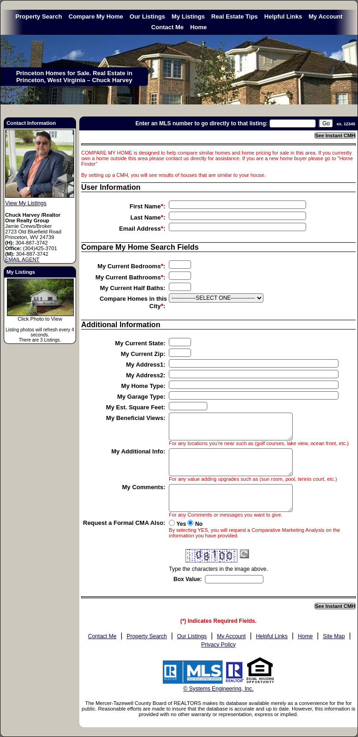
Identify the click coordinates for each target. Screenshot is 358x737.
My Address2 (144, 375)
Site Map (334, 636)
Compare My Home (96, 16)
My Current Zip (142, 353)
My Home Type (142, 385)
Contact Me (167, 27)
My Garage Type (140, 396)
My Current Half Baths (132, 287)
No (199, 524)
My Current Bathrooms (128, 277)
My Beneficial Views (134, 417)
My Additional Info (137, 451)
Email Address (140, 228)
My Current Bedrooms (129, 266)
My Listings (188, 16)
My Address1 (144, 364)
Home (198, 27)
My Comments (142, 487)
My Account (325, 16)
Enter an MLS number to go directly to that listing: (201, 123)
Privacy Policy (218, 644)
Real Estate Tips (234, 16)
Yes (181, 524)
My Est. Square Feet (135, 407)
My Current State (139, 343)
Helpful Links (283, 16)
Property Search (38, 16)
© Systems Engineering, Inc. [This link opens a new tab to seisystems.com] (218, 688)
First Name (144, 206)
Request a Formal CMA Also (123, 522)
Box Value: (187, 579)
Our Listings (148, 16)
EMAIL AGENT (22, 259)
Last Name (145, 217)
